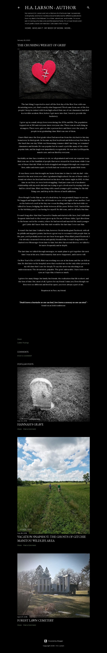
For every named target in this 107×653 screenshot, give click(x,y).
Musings (26, 343)
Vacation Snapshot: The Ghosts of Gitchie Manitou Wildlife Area (51, 539)
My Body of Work (53, 28)
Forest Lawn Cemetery (35, 620)
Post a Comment (24, 356)
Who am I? (37, 28)
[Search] (88, 7)
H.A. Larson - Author (50, 7)
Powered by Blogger (53, 641)
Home (28, 28)
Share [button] (19, 339)
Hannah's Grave (30, 424)
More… (68, 28)
